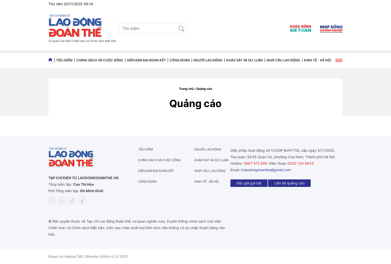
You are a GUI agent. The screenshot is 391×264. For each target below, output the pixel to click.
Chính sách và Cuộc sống (99, 60)
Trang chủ (186, 89)
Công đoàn (180, 60)
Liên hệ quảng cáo (289, 183)
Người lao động (208, 60)
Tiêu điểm (64, 60)
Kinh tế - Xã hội (317, 60)
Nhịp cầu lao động (283, 60)
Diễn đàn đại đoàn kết (146, 60)
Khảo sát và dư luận (244, 60)
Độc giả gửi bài (249, 183)
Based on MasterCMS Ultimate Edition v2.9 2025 (88, 256)
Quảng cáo (204, 89)
